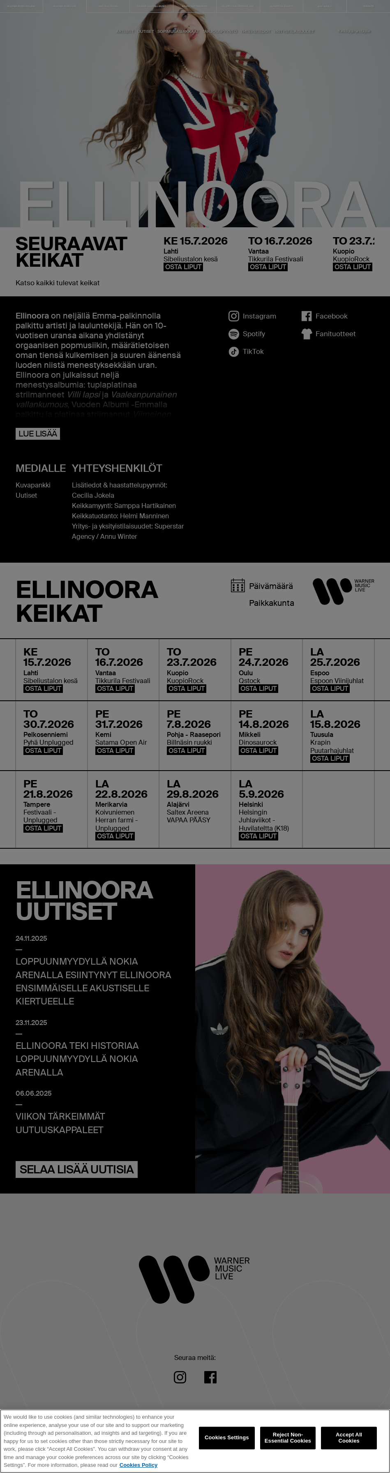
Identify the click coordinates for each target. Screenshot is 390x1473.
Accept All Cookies (349, 1442)
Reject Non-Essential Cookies (288, 1442)
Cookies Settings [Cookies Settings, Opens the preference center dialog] (227, 1442)
